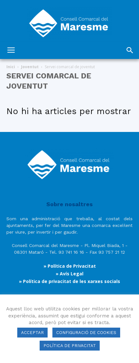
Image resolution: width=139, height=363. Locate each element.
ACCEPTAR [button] (32, 332)
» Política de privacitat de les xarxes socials (69, 281)
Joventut (30, 66)
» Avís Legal (69, 274)
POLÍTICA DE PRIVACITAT (69, 345)
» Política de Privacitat (69, 266)
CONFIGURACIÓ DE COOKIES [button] (86, 332)
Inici (10, 66)
